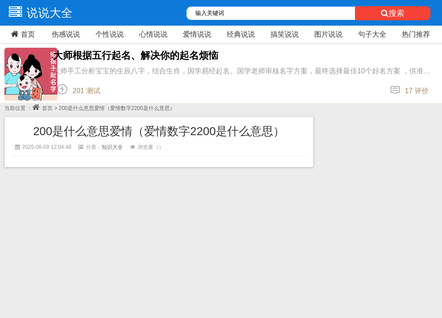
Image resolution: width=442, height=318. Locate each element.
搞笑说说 (285, 34)
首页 (22, 34)
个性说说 (109, 34)
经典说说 (241, 34)
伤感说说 (66, 34)
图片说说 (328, 34)
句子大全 (372, 34)
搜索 (392, 13)
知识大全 (112, 147)
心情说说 (153, 34)
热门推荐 (416, 34)
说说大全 (38, 12)
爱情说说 (197, 34)
